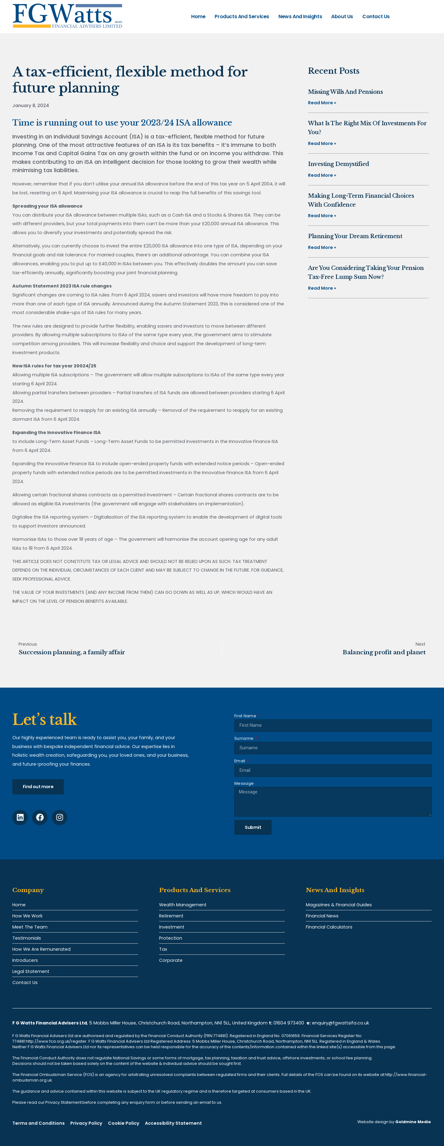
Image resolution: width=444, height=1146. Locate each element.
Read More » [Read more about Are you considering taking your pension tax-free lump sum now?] (322, 288)
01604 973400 (288, 1023)
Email (240, 760)
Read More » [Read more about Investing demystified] (322, 175)
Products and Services (242, 16)
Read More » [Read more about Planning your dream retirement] (322, 247)
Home (198, 16)
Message (244, 783)
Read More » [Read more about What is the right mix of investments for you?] (322, 143)
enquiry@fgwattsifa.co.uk (341, 1023)
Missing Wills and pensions (345, 92)
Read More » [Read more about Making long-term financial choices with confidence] (322, 216)
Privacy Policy (86, 1123)
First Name (245, 715)
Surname (244, 738)
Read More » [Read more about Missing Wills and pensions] (322, 103)
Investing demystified (338, 164)
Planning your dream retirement (355, 236)
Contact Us (376, 16)
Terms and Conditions (38, 1123)
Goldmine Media (413, 1121)
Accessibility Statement (173, 1123)
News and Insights (300, 16)
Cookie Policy (123, 1123)
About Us (342, 16)
